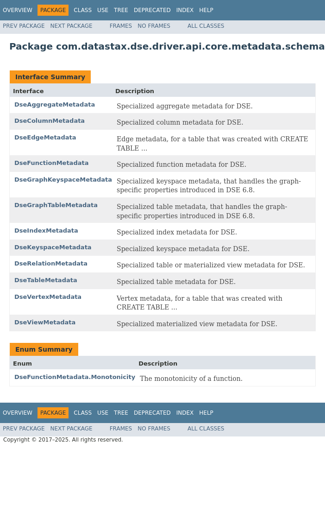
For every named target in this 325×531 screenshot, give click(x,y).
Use (102, 10)
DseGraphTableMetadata (56, 205)
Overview (17, 10)
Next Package (71, 26)
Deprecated (152, 10)
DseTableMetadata (45, 280)
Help (206, 10)
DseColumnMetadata (49, 120)
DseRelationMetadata (51, 263)
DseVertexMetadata (47, 296)
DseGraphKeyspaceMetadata (63, 179)
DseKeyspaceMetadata (53, 247)
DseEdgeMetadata (45, 137)
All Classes (206, 26)
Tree (121, 10)
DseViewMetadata (44, 322)
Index (185, 10)
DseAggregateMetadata (54, 104)
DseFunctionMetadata (51, 162)
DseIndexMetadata (46, 230)
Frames (121, 26)
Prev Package (24, 26)
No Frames (154, 26)
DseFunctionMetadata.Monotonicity (74, 376)
